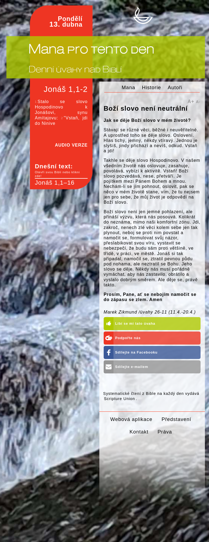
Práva (165, 432)
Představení (176, 419)
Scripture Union (119, 399)
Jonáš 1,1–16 (55, 182)
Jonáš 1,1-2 (66, 89)
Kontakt (139, 432)
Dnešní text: (61, 170)
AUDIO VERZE (71, 145)
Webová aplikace (131, 419)
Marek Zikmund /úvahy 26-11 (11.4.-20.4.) (150, 312)
